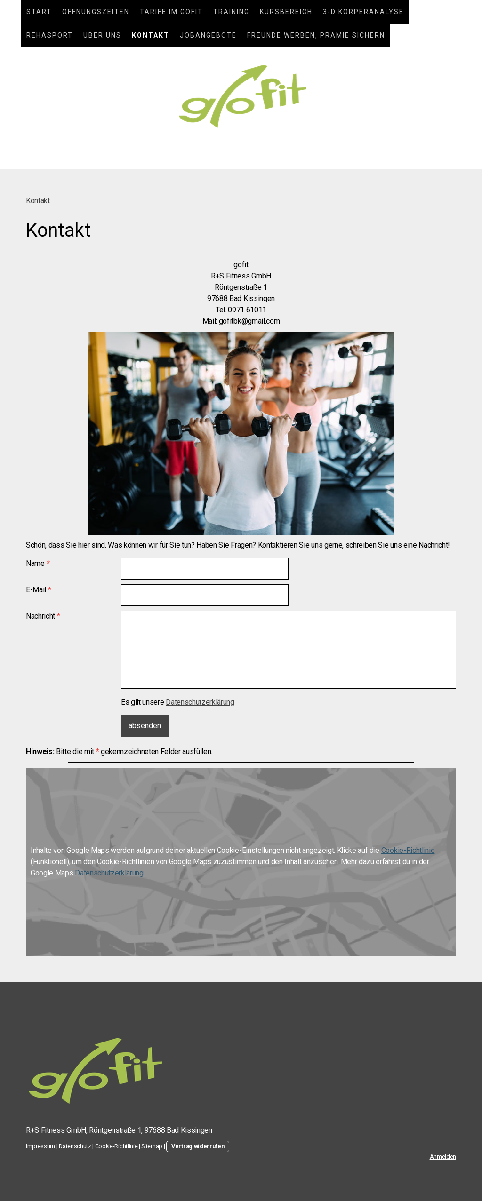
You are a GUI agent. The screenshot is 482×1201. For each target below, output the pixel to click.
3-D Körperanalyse (363, 12)
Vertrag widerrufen (197, 1146)
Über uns (102, 35)
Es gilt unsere (177, 702)
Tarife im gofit (171, 12)
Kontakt (150, 35)
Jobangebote (208, 35)
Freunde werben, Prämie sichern (316, 35)
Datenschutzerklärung (200, 702)
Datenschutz (75, 1146)
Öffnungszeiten (95, 12)
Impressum (40, 1146)
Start (39, 12)
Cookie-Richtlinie (408, 850)
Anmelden (443, 1156)
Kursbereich (286, 12)
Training (231, 12)
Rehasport (49, 35)
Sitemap (151, 1146)
